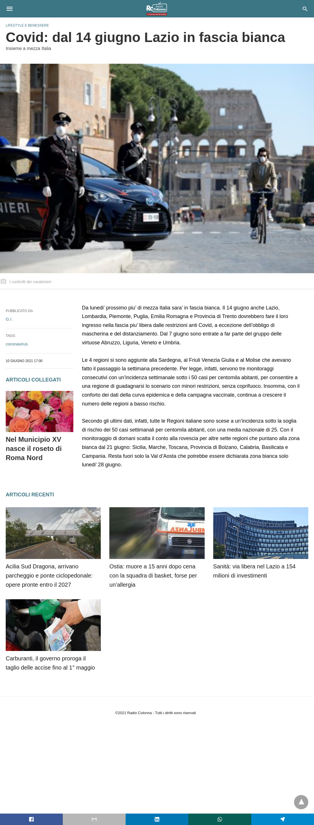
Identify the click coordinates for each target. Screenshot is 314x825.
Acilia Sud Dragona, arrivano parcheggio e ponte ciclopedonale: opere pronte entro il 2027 (49, 575)
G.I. (9, 319)
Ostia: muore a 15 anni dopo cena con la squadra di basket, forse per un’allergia (153, 575)
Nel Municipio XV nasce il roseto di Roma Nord (34, 449)
